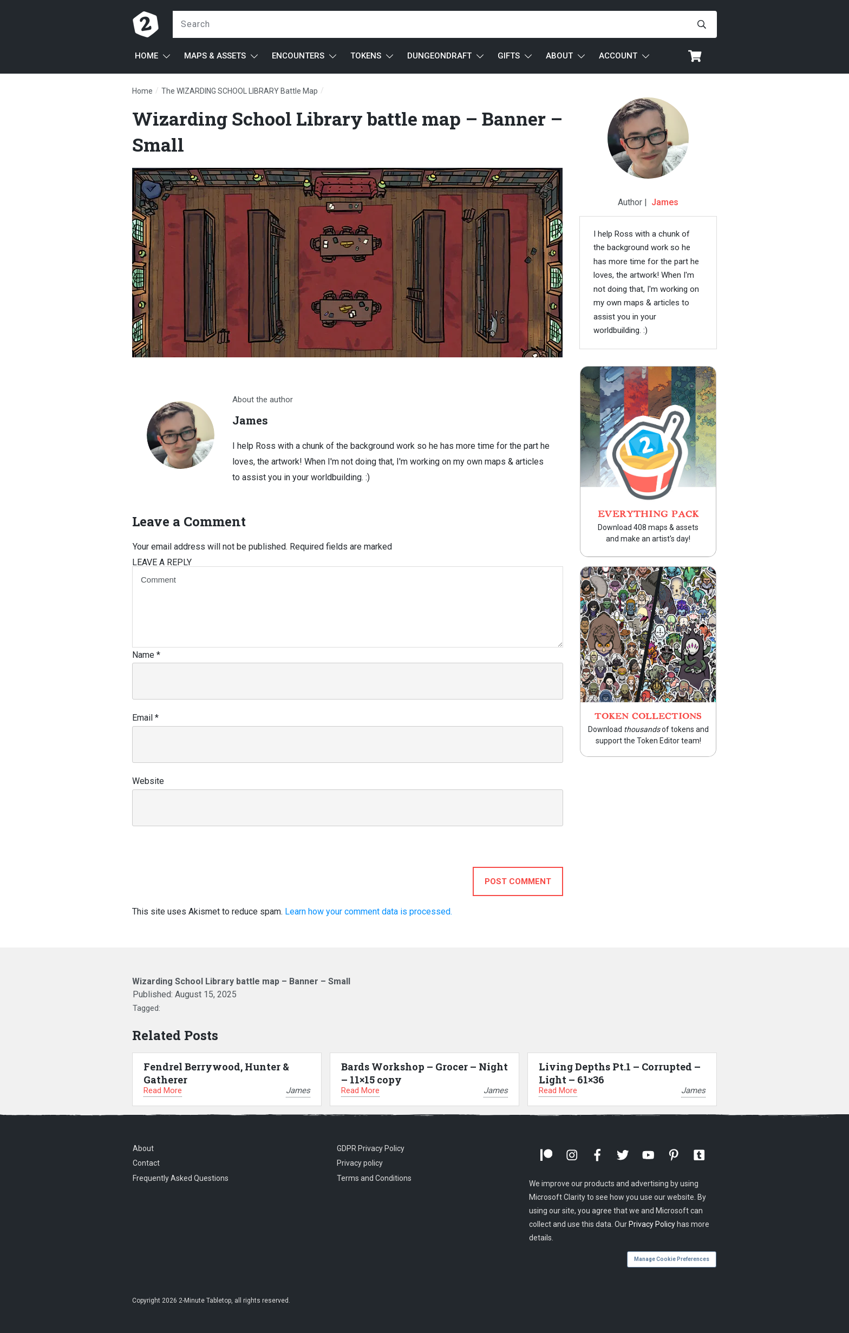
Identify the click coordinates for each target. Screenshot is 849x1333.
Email (145, 718)
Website (148, 781)
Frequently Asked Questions (180, 1178)
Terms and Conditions (374, 1178)
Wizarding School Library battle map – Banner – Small (241, 981)
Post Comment (518, 881)
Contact (146, 1163)
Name (146, 655)
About (143, 1148)
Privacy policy (360, 1163)
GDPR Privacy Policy (370, 1148)
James (664, 202)
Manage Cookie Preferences (671, 1259)
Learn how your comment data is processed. (368, 911)
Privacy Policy (652, 1224)
